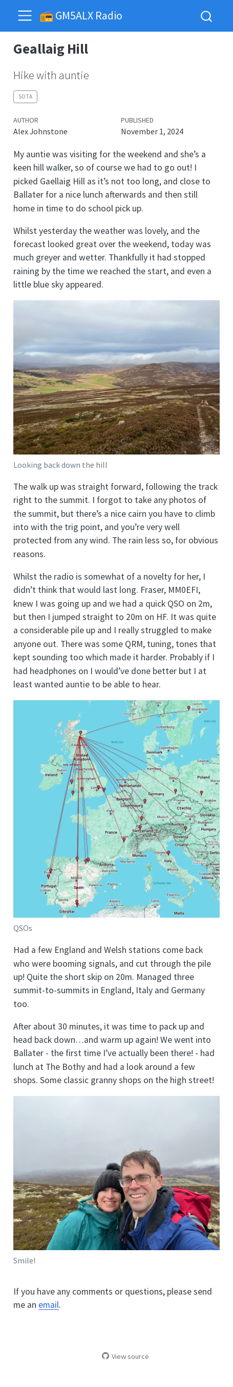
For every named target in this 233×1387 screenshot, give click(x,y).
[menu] (25, 16)
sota (25, 96)
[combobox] (207, 15)
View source (126, 1356)
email (48, 1304)
